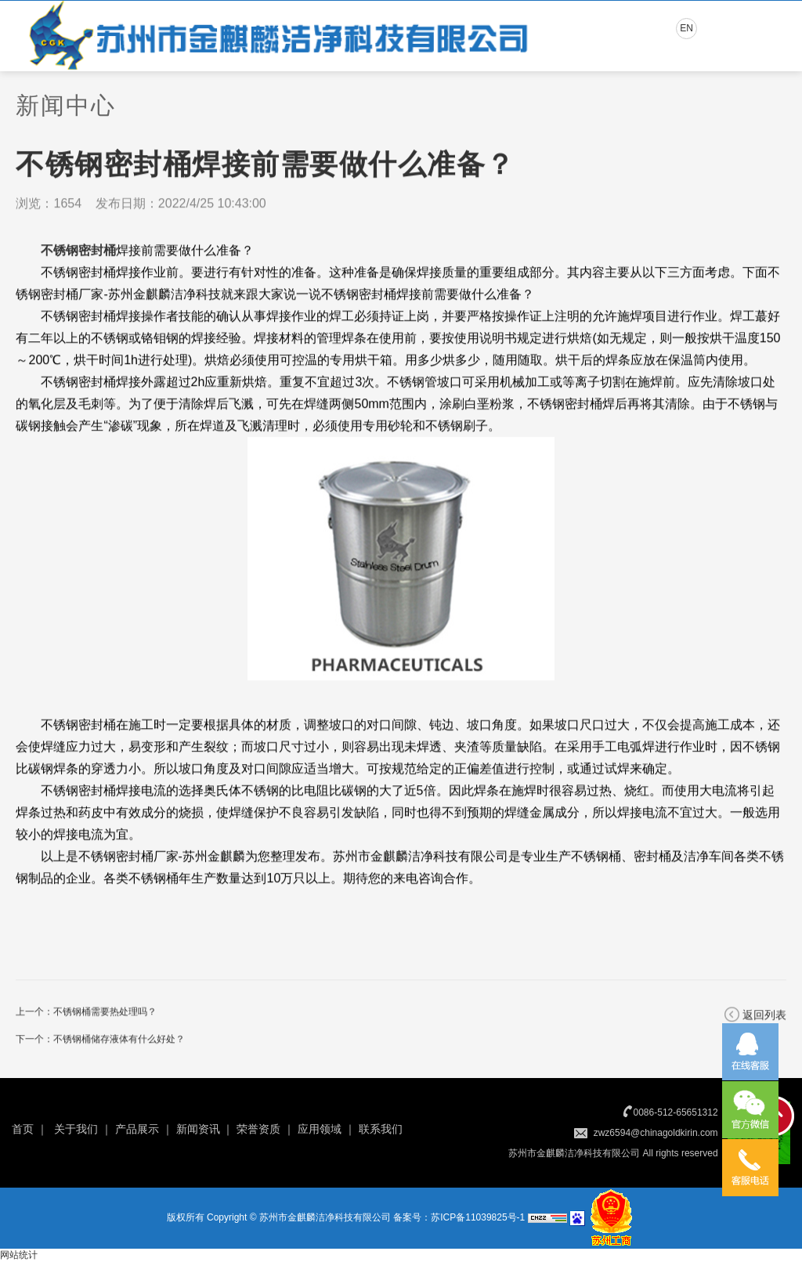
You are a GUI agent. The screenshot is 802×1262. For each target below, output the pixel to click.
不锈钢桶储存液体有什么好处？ (119, 1040)
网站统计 (19, 1254)
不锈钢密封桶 (78, 251)
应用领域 (319, 1129)
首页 (23, 1129)
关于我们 (76, 1129)
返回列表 (764, 1016)
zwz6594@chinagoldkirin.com (656, 1132)
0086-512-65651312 (676, 1112)
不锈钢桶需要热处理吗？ (105, 1013)
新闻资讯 (198, 1129)
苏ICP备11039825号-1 (478, 1217)
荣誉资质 (258, 1129)
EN (686, 28)
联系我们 (381, 1129)
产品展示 (137, 1129)
